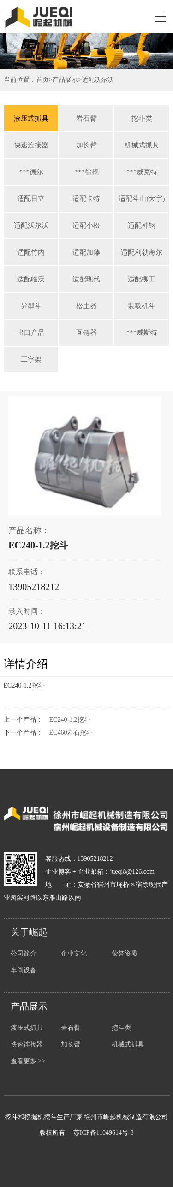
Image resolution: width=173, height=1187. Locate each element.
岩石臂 (86, 118)
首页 (42, 79)
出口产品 (31, 332)
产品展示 (65, 79)
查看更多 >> (28, 1061)
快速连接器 (31, 145)
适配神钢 (141, 225)
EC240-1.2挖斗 (69, 719)
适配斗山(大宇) (142, 198)
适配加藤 (86, 252)
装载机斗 (141, 306)
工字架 (31, 359)
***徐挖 (86, 172)
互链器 (86, 332)
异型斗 (31, 306)
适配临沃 (31, 279)
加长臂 (86, 145)
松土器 (86, 306)
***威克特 (142, 172)
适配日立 (31, 198)
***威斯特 (142, 332)
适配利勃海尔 (141, 252)
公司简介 (23, 953)
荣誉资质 (124, 953)
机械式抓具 (142, 145)
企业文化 (74, 953)
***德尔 (31, 172)
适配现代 (86, 279)
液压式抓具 (31, 118)
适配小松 (86, 225)
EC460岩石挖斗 (71, 732)
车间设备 (23, 970)
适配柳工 (141, 279)
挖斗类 (141, 118)
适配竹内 (31, 252)
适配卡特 (86, 198)
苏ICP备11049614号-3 (103, 1132)
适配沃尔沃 (98, 79)
